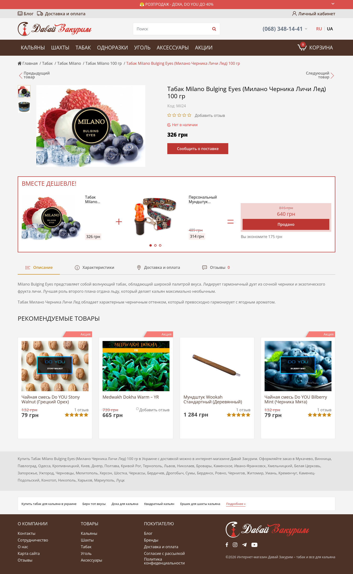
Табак (83, 47)
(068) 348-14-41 (283, 29)
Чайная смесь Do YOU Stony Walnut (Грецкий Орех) (51, 399)
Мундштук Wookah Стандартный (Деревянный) (213, 399)
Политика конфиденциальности (164, 561)
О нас (23, 547)
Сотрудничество (33, 540)
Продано (285, 224)
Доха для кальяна (125, 504)
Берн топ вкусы (94, 504)
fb (227, 544)
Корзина (316, 46)
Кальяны (33, 47)
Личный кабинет (316, 13)
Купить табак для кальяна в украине (49, 504)
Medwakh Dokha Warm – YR (131, 397)
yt (254, 544)
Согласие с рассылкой (164, 553)
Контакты (26, 533)
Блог (28, 13)
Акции (203, 47)
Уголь (142, 47)
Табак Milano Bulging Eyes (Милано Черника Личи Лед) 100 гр (96, 199)
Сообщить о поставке (198, 148)
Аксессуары (173, 47)
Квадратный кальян (159, 504)
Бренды (151, 540)
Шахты (60, 47)
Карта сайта (29, 553)
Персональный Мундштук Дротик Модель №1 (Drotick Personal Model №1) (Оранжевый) (203, 199)
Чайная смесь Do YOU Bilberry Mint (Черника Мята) (296, 399)
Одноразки (112, 47)
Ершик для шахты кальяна (200, 504)
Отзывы (25, 560)
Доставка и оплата (65, 13)
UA (330, 29)
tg (244, 544)
